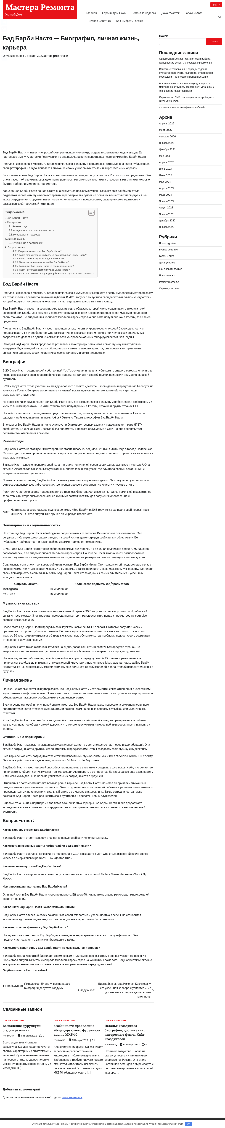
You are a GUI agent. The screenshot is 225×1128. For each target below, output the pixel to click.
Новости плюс (167, 275)
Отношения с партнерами (27, 243)
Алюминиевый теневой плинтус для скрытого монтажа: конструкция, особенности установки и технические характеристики (187, 87)
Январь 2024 (167, 201)
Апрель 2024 (167, 188)
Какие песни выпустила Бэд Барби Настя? (41, 258)
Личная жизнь (16, 239)
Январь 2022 (166, 227)
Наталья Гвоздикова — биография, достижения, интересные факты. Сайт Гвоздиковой (126, 1032)
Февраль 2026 (167, 136)
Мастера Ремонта (39, 7)
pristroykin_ (61, 56)
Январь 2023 (166, 214)
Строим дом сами (114, 13)
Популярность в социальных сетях (33, 230)
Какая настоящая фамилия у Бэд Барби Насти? (44, 270)
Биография (14, 222)
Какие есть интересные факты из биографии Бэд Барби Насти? (53, 255)
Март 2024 (165, 195)
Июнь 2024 (166, 175)
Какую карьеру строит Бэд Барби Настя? (40, 251)
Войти (216, 4)
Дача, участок (170, 13)
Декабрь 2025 (167, 149)
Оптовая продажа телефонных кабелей (182, 107)
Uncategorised (36, 971)
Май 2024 (165, 182)
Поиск (163, 36)
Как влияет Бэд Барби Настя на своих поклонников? (47, 266)
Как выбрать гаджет (129, 21)
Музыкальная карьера (26, 235)
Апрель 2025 (166, 162)
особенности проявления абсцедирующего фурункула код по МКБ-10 (78, 1030)
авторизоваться (72, 1097)
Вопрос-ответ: (16, 247)
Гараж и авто (194, 13)
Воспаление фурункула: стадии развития (23, 1028)
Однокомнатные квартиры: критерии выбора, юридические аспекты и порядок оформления (186, 60)
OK (188, 1124)
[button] (90, 213)
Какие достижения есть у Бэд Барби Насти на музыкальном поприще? (56, 273)
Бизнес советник (100, 21)
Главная (91, 13)
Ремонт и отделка (144, 13)
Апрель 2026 (166, 123)
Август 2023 (166, 208)
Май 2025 (165, 156)
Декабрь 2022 (167, 221)
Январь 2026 (167, 143)
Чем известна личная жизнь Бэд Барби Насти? (44, 262)
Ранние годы (20, 226)
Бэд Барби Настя (17, 218)
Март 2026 (165, 130)
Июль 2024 (166, 169)
